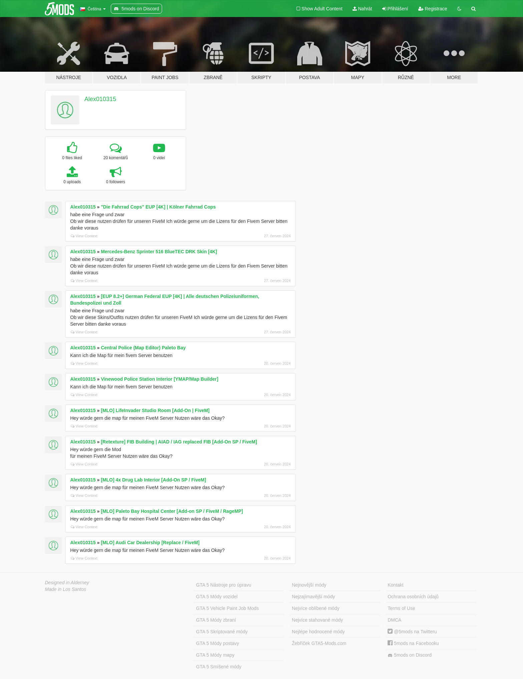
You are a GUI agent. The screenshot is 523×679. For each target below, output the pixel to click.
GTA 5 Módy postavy (217, 643)
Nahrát (362, 8)
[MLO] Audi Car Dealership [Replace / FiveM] (150, 542)
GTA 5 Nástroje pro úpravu (223, 585)
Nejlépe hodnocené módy (318, 631)
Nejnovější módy (309, 585)
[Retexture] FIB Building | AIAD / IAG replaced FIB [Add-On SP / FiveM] (179, 441)
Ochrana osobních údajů (413, 596)
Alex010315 (100, 99)
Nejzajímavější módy (313, 596)
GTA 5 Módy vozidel (216, 596)
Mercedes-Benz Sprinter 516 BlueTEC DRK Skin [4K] (159, 251)
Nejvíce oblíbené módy (315, 608)
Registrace (432, 8)
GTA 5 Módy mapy (215, 655)
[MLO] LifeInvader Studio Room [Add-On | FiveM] (155, 410)
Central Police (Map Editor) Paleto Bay (143, 347)
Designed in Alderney (67, 582)
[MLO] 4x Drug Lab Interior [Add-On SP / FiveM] (153, 479)
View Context (84, 236)
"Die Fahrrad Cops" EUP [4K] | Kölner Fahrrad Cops (158, 207)
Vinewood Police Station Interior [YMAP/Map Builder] (159, 379)
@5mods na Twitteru (412, 632)
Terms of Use (401, 608)
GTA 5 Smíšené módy (218, 666)
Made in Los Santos (65, 589)
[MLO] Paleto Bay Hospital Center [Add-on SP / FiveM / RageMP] (172, 511)
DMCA (394, 620)
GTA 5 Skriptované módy (222, 631)
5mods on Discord (410, 655)
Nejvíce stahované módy (317, 620)
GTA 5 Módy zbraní (216, 620)
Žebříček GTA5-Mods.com (319, 643)
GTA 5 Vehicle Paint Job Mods (227, 608)
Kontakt (395, 585)
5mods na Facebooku (413, 643)
